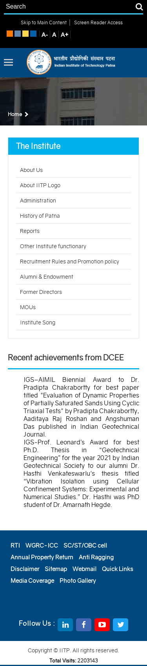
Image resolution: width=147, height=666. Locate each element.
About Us (31, 170)
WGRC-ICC (41, 545)
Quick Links (117, 569)
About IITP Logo (40, 185)
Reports (30, 231)
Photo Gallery (78, 580)
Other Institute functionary (53, 246)
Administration (38, 200)
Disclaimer (25, 569)
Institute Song (37, 322)
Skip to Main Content (44, 22)
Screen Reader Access (98, 22)
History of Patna (40, 215)
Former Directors (41, 291)
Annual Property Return (42, 557)
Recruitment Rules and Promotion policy (69, 261)
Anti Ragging (96, 557)
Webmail (84, 569)
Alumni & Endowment (46, 276)
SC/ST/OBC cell (85, 545)
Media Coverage (32, 580)
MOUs (28, 307)
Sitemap (56, 569)
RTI (15, 545)
